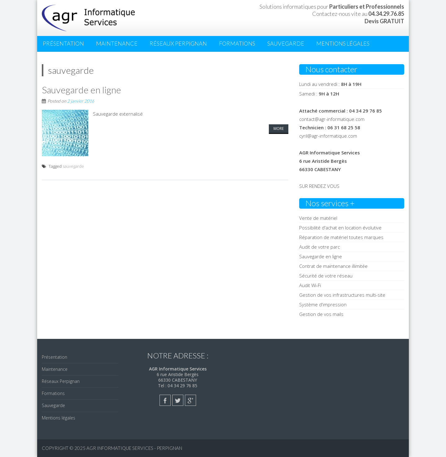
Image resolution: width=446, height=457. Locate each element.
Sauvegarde (285, 43)
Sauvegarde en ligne (81, 89)
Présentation (63, 43)
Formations (237, 43)
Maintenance (117, 43)
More (278, 128)
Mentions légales (342, 43)
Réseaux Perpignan (178, 43)
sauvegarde (73, 166)
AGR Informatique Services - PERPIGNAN (134, 448)
